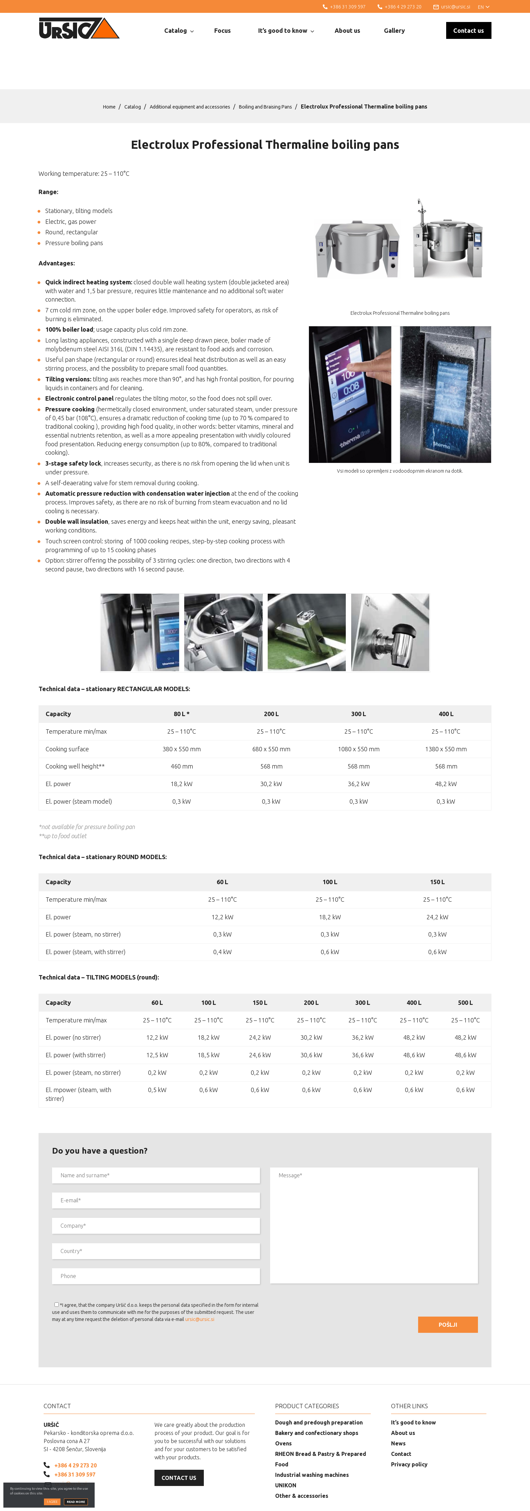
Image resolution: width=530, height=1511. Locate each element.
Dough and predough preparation (319, 1388)
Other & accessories (301, 1461)
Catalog (179, 30)
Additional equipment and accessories (188, 72)
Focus (222, 30)
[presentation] (103, 1311)
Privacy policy (409, 1430)
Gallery (394, 30)
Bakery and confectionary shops (316, 1398)
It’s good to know (286, 30)
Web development (459, 1501)
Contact (401, 1419)
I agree (52, 1503)
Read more (76, 1503)
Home (96, 72)
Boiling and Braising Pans (275, 72)
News (398, 1409)
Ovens (283, 1409)
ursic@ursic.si (199, 1285)
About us (347, 30)
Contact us (468, 30)
